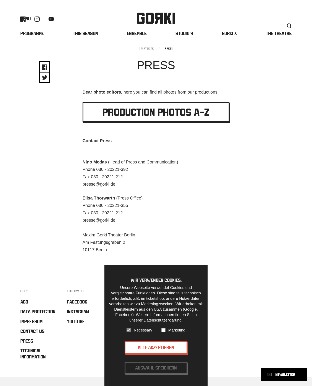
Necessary (143, 330)
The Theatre (279, 41)
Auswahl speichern (156, 368)
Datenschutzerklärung (163, 320)
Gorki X (229, 41)
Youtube (51, 23)
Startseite (146, 57)
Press (284, 23)
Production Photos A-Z (155, 121)
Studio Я (184, 41)
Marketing (176, 330)
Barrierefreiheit (237, 23)
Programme (32, 41)
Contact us (264, 23)
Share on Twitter (44, 86)
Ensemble (137, 41)
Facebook (23, 23)
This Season (85, 41)
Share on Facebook (44, 76)
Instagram (37, 23)
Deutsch (277, 30)
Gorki (156, 22)
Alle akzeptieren (156, 347)
